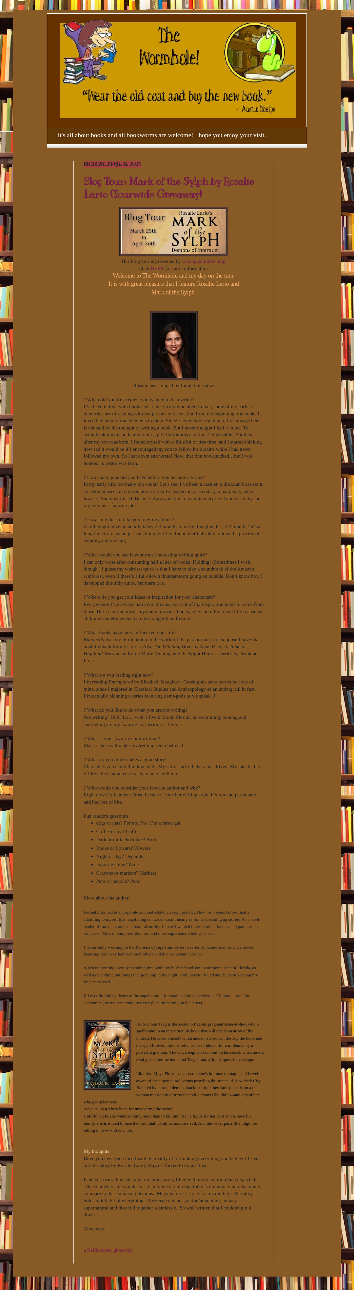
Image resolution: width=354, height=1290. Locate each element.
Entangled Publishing (203, 261)
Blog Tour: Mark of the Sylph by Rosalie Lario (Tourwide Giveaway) (169, 187)
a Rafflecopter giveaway (108, 1250)
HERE (157, 268)
